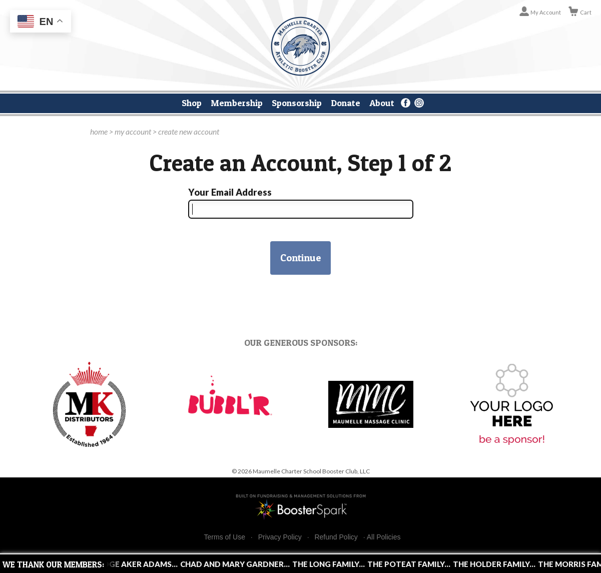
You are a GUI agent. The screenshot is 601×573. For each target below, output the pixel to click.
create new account (188, 131)
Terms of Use (224, 537)
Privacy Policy (280, 537)
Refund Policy (335, 537)
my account (133, 131)
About (381, 102)
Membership (237, 102)
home (99, 131)
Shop (192, 102)
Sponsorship (297, 102)
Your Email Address (230, 192)
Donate (345, 102)
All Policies (384, 537)
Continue (300, 258)
